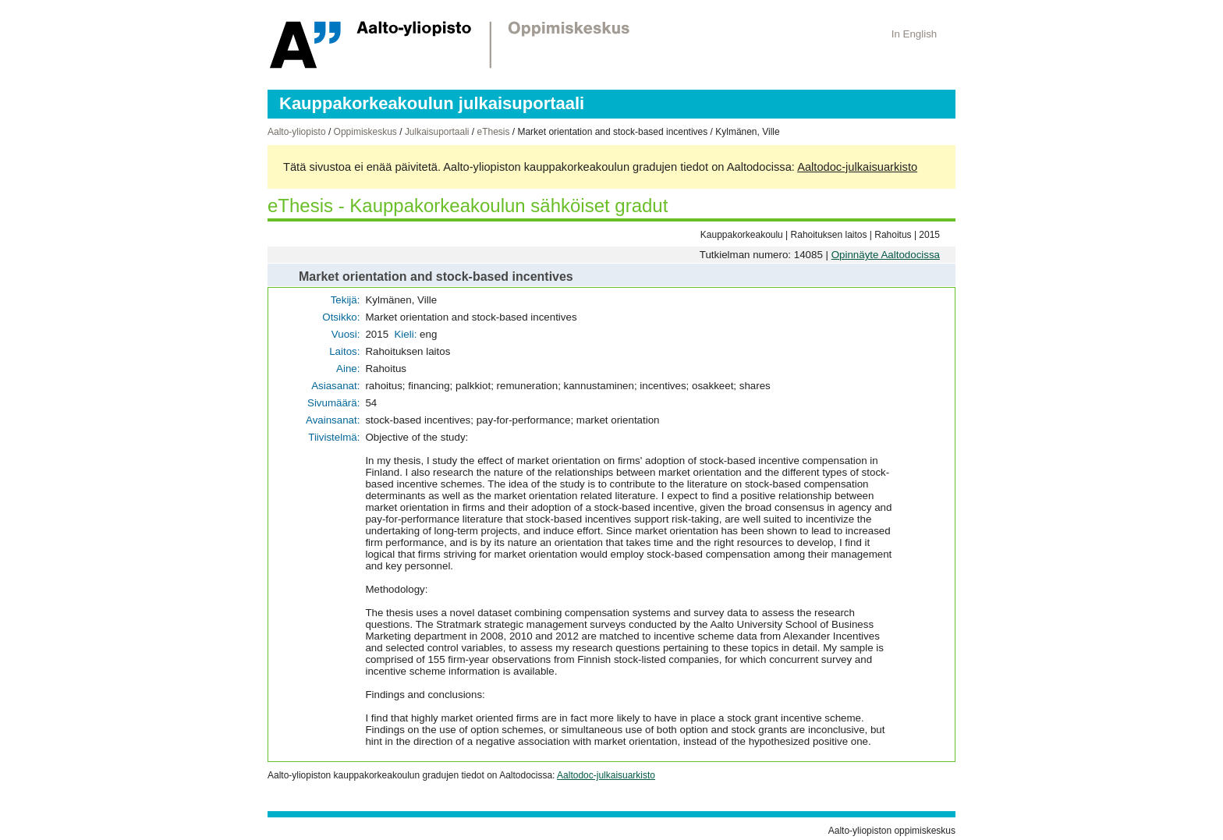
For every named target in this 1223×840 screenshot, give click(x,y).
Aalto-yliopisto (297, 131)
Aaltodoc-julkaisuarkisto (857, 167)
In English (915, 34)
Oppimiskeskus (365, 131)
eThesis (493, 131)
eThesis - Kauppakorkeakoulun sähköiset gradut (468, 205)
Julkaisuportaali (437, 131)
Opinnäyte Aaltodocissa (885, 255)
